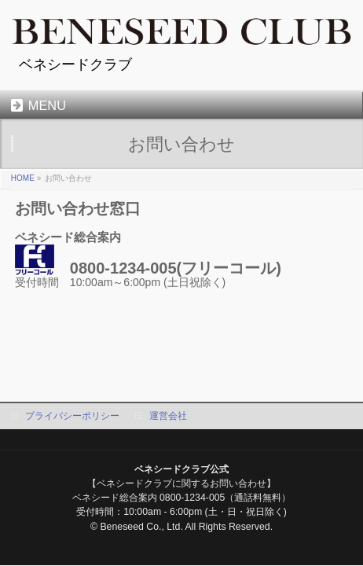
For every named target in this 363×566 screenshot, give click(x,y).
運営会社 (168, 415)
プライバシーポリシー (72, 415)
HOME (23, 178)
